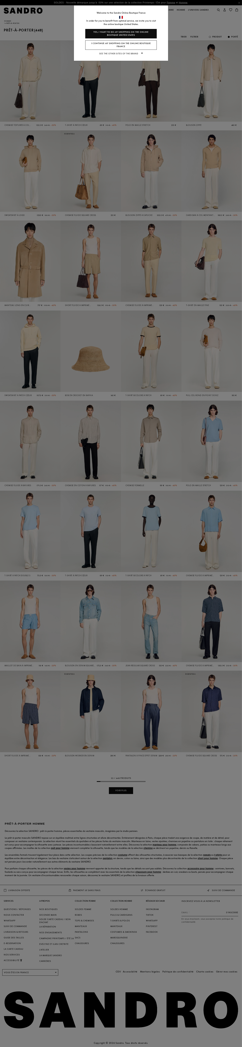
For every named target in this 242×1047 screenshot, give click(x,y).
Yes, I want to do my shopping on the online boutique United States (121, 33)
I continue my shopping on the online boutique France (121, 45)
